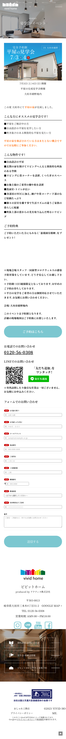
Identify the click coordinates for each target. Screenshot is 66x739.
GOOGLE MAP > (52, 607)
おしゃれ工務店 (22, 710)
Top (61, 734)
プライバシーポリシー (22, 715)
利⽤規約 (40, 721)
